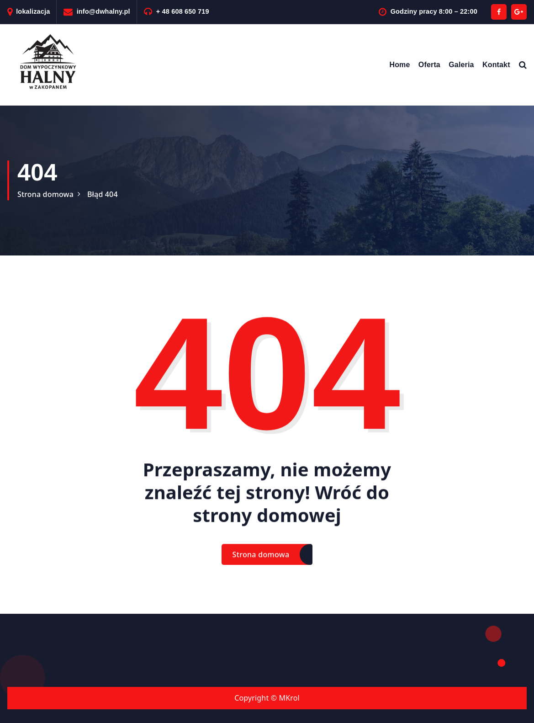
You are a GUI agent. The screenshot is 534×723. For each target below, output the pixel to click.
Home (399, 65)
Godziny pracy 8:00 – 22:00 (434, 11)
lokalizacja (33, 11)
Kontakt (496, 65)
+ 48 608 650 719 (182, 11)
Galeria (461, 65)
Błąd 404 (102, 194)
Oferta (429, 65)
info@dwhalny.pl (103, 11)
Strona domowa (45, 194)
